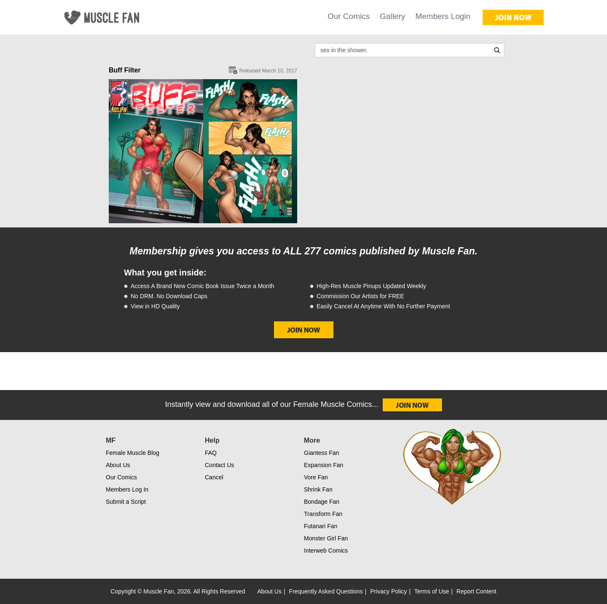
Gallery (392, 16)
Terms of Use (431, 591)
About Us (118, 465)
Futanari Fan (320, 526)
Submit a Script (126, 501)
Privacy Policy (388, 591)
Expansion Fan (323, 465)
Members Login (442, 16)
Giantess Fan (321, 452)
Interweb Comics (326, 550)
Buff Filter (125, 70)
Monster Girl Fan (326, 538)
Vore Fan (316, 477)
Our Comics (349, 16)
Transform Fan (323, 513)
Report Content (477, 591)
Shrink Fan (318, 489)
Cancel (214, 477)
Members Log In (127, 489)
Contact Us (219, 465)
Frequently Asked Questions (326, 591)
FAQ (211, 452)
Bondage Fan (321, 501)
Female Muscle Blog (132, 452)
